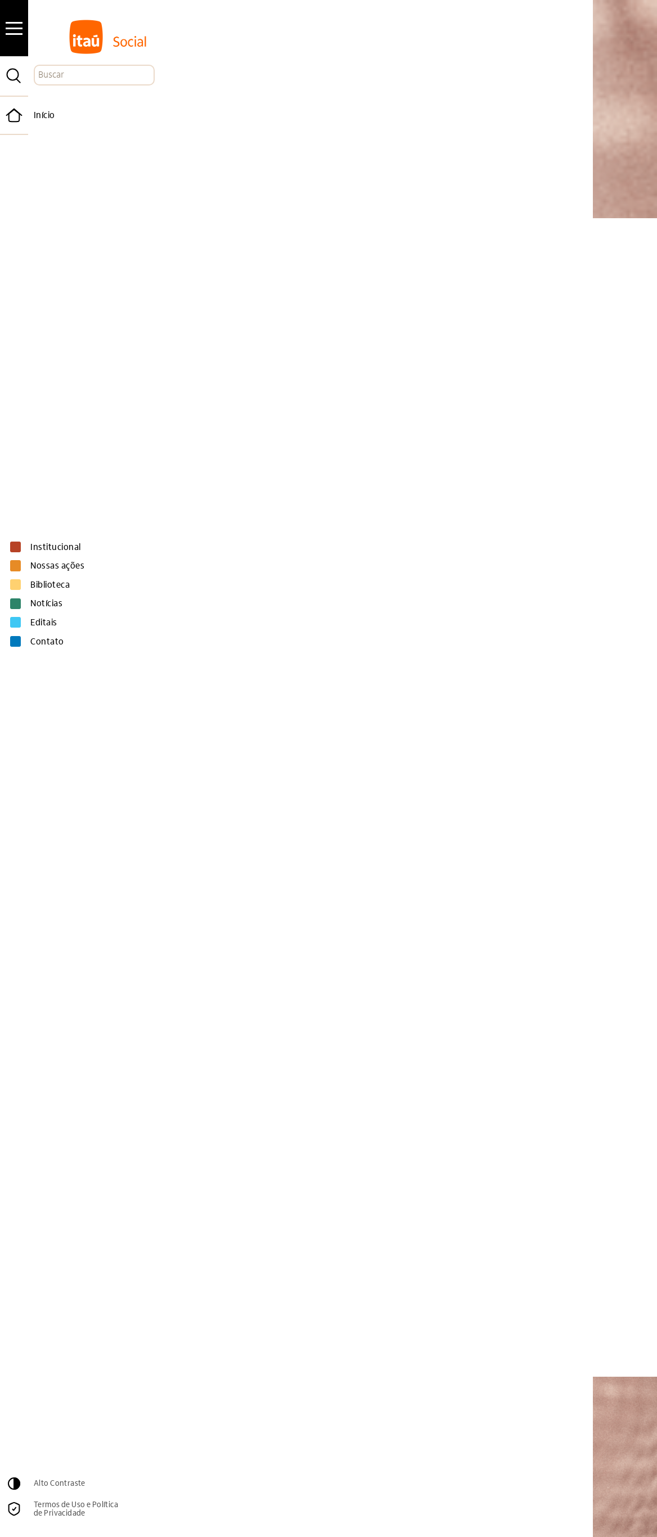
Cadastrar (548, 1444)
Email (299, 1421)
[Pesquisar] (14, 75)
